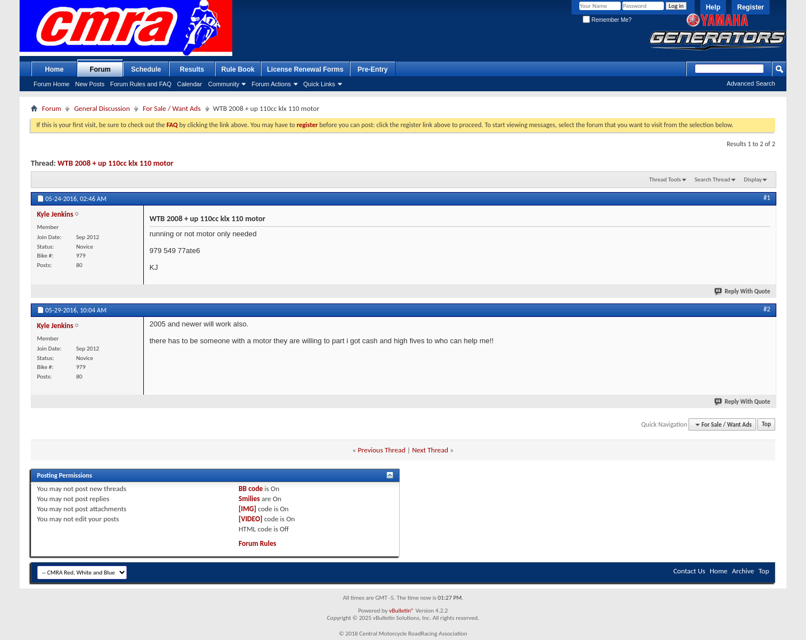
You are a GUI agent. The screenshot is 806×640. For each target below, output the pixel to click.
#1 (766, 198)
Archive (743, 571)
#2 (766, 309)
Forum (100, 69)
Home (54, 69)
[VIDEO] (250, 519)
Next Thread (430, 450)
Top (766, 424)
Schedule (146, 69)
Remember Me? (607, 20)
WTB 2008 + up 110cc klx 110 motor (116, 163)
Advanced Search (751, 83)
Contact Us (689, 571)
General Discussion (102, 108)
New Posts (90, 84)
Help (713, 7)
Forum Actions (270, 84)
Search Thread (712, 179)
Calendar (189, 84)
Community (224, 84)
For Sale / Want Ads (171, 108)
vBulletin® (401, 610)
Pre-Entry (373, 69)
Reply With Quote (742, 291)
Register (750, 7)
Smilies (249, 498)
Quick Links (319, 84)
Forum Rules (257, 543)
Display (753, 179)
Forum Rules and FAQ (140, 84)
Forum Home (51, 84)
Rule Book (237, 69)
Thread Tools (665, 179)
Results (192, 69)
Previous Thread (381, 450)
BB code (250, 488)
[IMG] (247, 508)
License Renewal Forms (305, 69)
